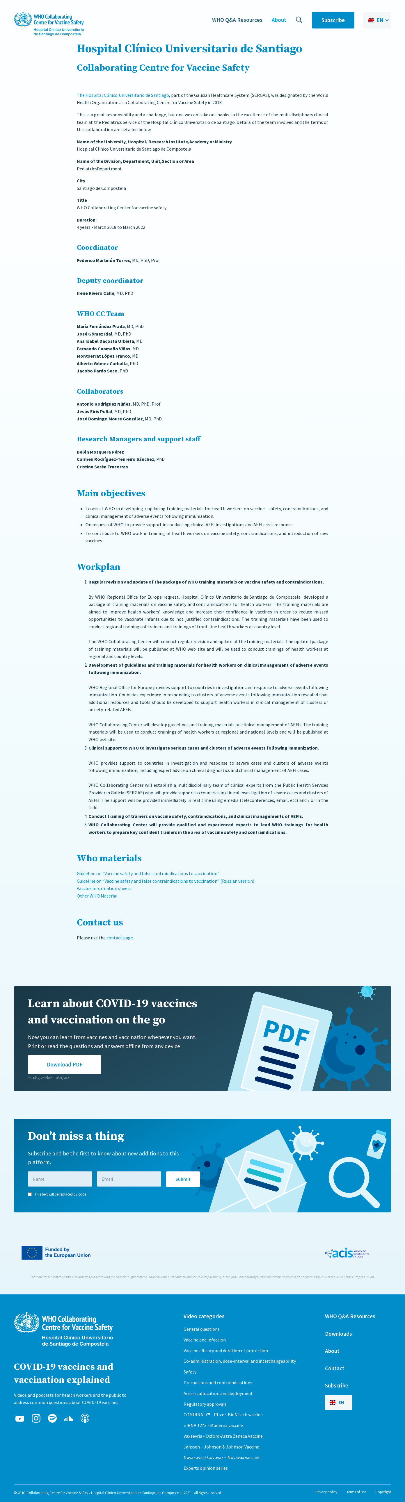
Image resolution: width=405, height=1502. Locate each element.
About (279, 19)
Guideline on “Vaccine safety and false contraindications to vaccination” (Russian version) (166, 881)
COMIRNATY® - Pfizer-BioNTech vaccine (223, 1414)
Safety (190, 1372)
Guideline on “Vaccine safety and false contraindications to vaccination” (148, 873)
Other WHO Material (97, 896)
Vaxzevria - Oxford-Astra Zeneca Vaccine (223, 1436)
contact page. (120, 938)
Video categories (204, 1316)
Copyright (383, 1491)
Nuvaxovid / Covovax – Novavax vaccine (222, 1457)
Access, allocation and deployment (218, 1393)
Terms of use (356, 1491)
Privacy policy (326, 1491)
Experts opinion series (206, 1468)
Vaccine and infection (205, 1340)
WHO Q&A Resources (237, 19)
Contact (334, 1368)
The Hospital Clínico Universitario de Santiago (123, 95)
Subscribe (333, 20)
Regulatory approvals (205, 1404)
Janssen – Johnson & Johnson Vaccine (221, 1447)
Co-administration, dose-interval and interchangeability (240, 1361)
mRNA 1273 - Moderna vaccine (213, 1425)
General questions (202, 1329)
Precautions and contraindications (218, 1382)
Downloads (338, 1333)
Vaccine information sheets (104, 888)
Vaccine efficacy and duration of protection (226, 1350)
